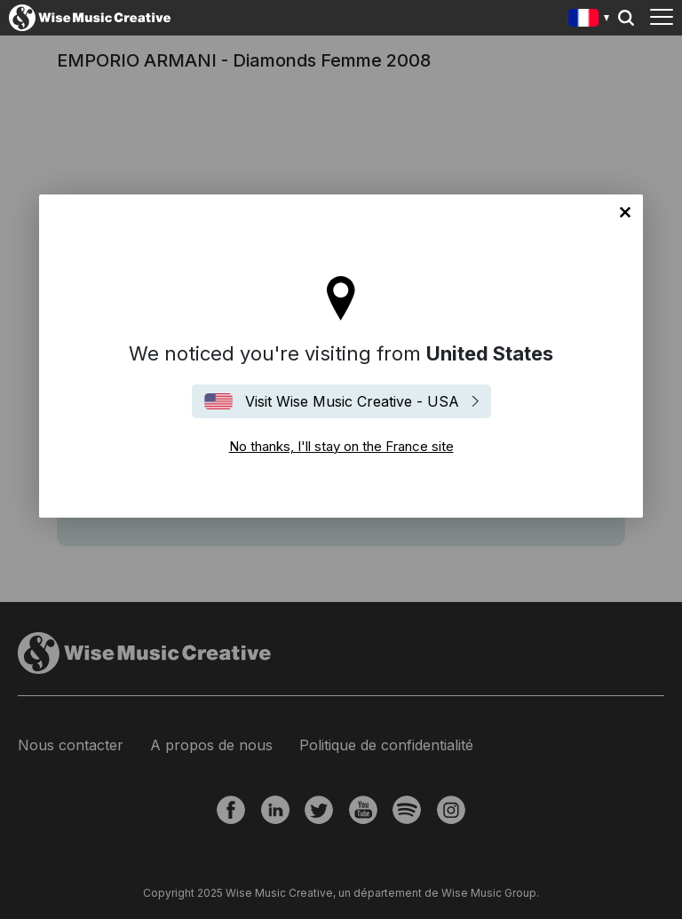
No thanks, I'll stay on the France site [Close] (625, 212)
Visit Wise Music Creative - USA (352, 401)
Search (626, 18)
